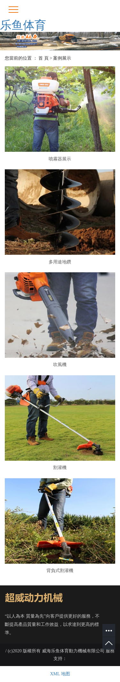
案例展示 (62, 58)
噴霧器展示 (60, 159)
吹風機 (60, 364)
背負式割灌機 (59, 570)
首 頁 (43, 58)
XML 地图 (60, 673)
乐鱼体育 (23, 25)
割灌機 (60, 467)
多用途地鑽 (60, 262)
